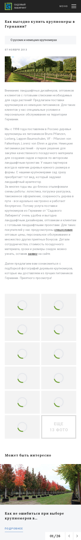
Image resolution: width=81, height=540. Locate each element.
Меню (68, 6)
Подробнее (14, 528)
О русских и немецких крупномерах (34, 40)
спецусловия (63, 230)
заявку (32, 254)
